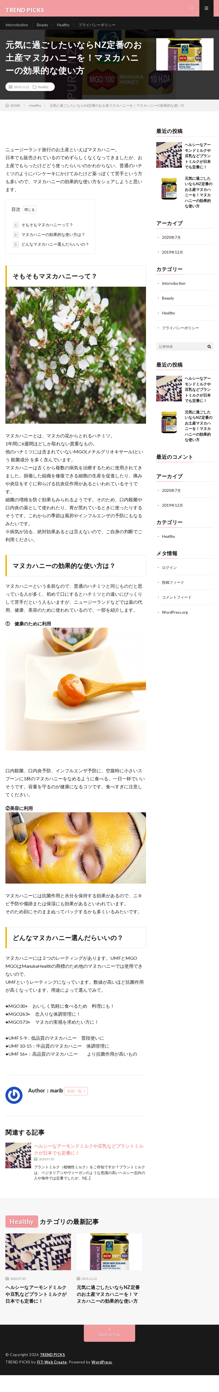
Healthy (68, 28)
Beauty (45, 28)
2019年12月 (173, 259)
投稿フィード (174, 589)
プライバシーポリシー (104, 28)
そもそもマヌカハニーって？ (43, 232)
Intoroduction (18, 28)
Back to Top (109, 1351)
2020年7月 (171, 244)
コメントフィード (178, 604)
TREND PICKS (53, 1372)
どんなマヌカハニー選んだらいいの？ (51, 252)
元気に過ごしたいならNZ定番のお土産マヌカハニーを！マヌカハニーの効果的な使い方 (109, 1306)
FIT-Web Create (52, 1379)
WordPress (103, 1379)
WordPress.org (175, 619)
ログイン (170, 574)
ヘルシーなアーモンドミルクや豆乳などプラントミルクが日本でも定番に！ (198, 163)
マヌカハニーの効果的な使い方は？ (49, 242)
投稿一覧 (74, 1098)
